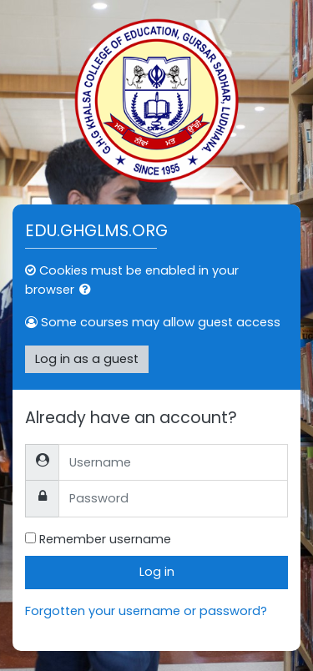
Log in (156, 571)
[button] (88, 290)
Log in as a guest (87, 359)
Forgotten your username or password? (146, 611)
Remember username (105, 539)
